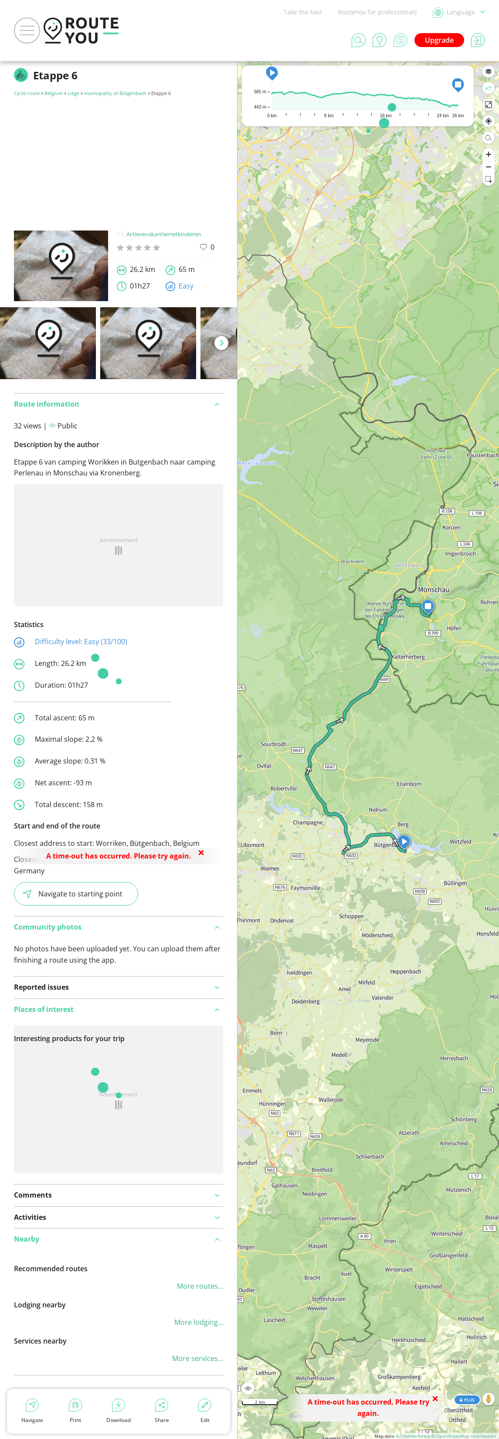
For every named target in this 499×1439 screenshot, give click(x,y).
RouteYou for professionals (377, 12)
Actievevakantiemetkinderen (159, 234)
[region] (368, 750)
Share (162, 1411)
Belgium (53, 93)
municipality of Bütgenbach (115, 93)
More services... (197, 1358)
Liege (73, 93)
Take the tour (303, 12)
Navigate (32, 1411)
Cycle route (27, 93)
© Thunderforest (413, 1436)
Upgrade (439, 40)
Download (118, 1411)
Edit (204, 1411)
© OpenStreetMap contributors (463, 1436)
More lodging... (198, 1322)
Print (75, 1411)
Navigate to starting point (72, 894)
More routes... (200, 1286)
